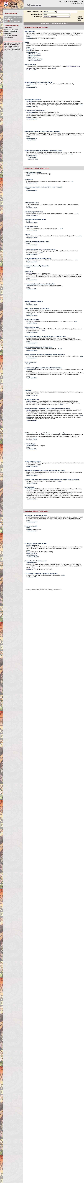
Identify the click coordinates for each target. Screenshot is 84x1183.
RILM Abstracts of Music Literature (35, 110)
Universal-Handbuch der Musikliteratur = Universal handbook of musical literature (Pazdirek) (52, 479)
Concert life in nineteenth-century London (37, 241)
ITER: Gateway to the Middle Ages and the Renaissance (41, 573)
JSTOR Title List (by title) (34, 53)
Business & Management (11, 29)
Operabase (28, 390)
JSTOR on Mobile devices (34, 60)
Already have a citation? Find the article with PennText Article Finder (13, 19)
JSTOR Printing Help (33, 57)
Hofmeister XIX (29, 271)
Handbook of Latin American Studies (35, 543)
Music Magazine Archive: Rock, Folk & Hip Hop (38, 82)
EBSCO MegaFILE (30, 31)
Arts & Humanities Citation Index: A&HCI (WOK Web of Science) (43, 187)
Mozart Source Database (32, 319)
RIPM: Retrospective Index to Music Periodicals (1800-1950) (42, 131)
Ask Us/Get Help (73, 1)
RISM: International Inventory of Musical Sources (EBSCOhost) (43, 150)
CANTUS (27, 234)
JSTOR (27, 42)
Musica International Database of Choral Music (38, 347)
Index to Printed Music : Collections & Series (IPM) (39, 284)
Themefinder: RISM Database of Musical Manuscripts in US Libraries (45, 470)
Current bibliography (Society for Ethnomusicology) (40, 249)
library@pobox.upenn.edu (54, 589)
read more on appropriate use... (13, 49)
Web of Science (29, 487)
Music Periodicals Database (33, 99)
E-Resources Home (11, 13)
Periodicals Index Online (32, 399)
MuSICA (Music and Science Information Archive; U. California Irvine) (45, 336)
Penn (81, 1)
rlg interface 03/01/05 (33, 556)
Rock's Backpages (30, 444)
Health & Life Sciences (10, 31)
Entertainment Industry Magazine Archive (37, 266)
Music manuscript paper (32, 327)
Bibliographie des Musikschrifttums (35, 219)
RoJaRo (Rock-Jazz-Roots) (32, 461)
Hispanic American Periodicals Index (35, 561)
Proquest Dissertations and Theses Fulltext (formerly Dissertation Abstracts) (47, 408)
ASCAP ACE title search (32, 203)
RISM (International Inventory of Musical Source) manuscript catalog (45, 433)
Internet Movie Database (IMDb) (34, 301)
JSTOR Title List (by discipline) (35, 59)
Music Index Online (30, 64)
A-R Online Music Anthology (33, 172)
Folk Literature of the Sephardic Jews (36, 515)
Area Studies (8, 27)
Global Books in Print (31, 526)
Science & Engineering (10, 35)
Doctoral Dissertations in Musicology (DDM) (38, 258)
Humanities (7, 33)
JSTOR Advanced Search (34, 55)
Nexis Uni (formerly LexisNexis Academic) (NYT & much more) (43, 368)
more (28, 36)
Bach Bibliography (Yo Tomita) (34, 212)
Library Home (63, 1)
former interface (32, 139)
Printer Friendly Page (77, 3)
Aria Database (29, 179)
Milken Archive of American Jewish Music (37, 309)
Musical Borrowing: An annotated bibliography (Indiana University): (45, 354)
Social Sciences (8, 37)
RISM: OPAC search (33, 159)
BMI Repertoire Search (31, 226)
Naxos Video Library (31, 362)
